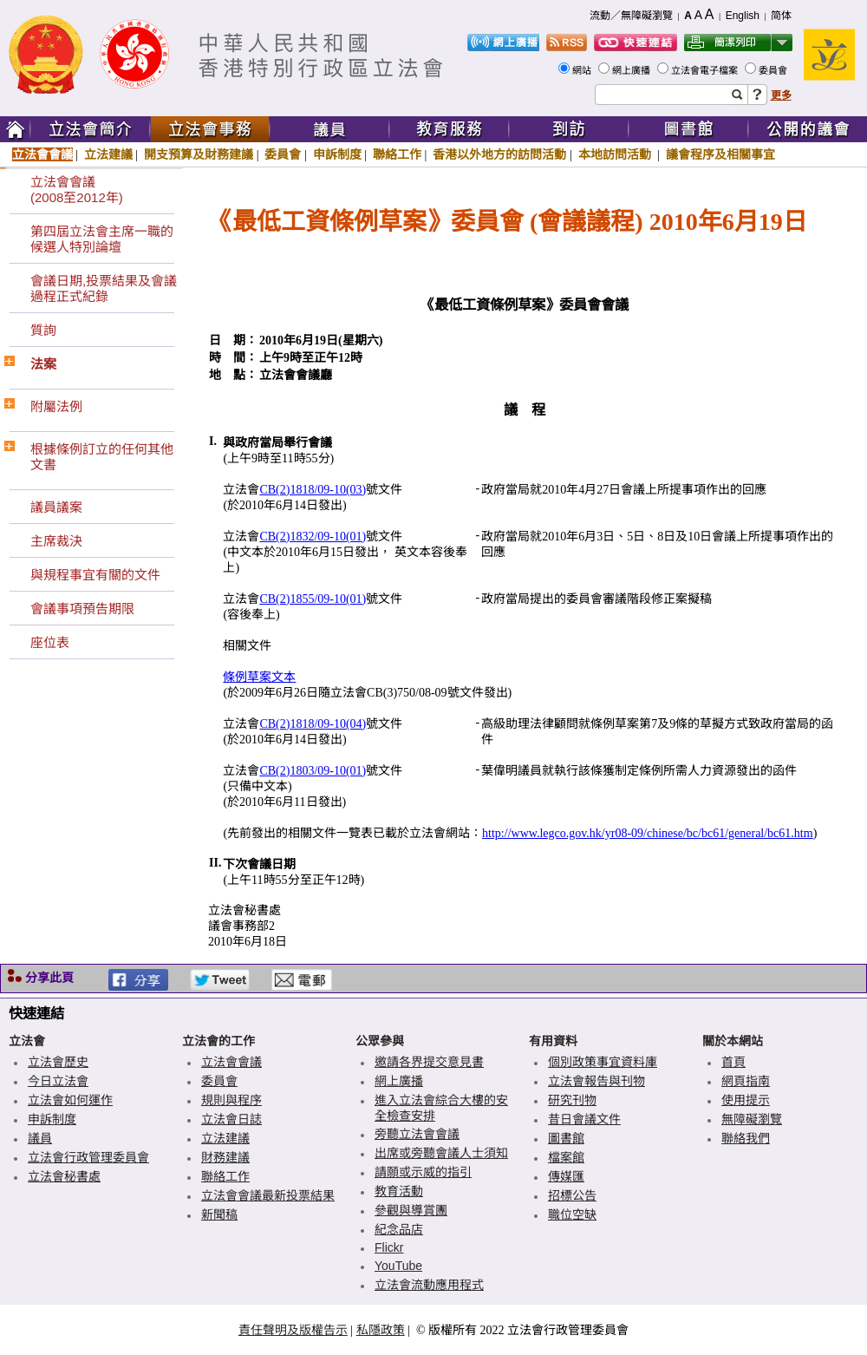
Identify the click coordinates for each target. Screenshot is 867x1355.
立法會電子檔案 (705, 70)
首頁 (733, 1062)
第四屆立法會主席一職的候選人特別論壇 (101, 239)
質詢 (43, 330)
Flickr (389, 1247)
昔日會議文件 (584, 1119)
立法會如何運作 (70, 1100)
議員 (40, 1138)
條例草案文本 (259, 677)
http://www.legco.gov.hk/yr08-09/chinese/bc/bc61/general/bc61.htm (647, 833)
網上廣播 (632, 70)
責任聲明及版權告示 (293, 1330)
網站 (583, 70)
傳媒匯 (566, 1176)
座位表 (49, 642)
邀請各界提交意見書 (429, 1062)
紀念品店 (399, 1229)
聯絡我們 (745, 1138)
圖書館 (566, 1138)
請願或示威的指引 (423, 1172)
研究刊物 (572, 1100)
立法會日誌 (231, 1119)
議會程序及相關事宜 (720, 154)
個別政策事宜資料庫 (602, 1062)
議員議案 (56, 507)
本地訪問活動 (616, 154)
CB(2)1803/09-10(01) (312, 770)
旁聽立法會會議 (417, 1134)
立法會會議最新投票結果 (268, 1195)
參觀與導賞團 (411, 1210)
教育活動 (399, 1191)
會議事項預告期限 (82, 608)
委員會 (774, 70)
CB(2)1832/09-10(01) (312, 536)
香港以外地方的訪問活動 (499, 154)
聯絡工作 (397, 154)
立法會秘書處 (64, 1176)
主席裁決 (56, 540)
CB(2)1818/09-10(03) (312, 489)
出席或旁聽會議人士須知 (441, 1153)
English (742, 16)
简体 (781, 16)
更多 (781, 95)
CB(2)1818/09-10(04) (312, 723)
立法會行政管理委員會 (88, 1157)
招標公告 (572, 1195)
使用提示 (745, 1100)
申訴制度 (337, 154)
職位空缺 (572, 1214)
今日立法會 (58, 1081)
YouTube (398, 1266)
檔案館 (566, 1157)
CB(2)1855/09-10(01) (312, 598)
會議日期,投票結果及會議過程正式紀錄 (103, 288)
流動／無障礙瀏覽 (631, 16)
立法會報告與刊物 (596, 1081)
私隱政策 (380, 1330)
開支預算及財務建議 (198, 154)
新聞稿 (219, 1214)
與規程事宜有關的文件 (95, 574)
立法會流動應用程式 (429, 1285)
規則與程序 (231, 1100)
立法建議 (108, 154)
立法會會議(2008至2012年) (76, 189)
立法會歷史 (58, 1062)
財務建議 (225, 1157)
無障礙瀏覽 (751, 1119)
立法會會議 (42, 154)
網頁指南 (745, 1081)
